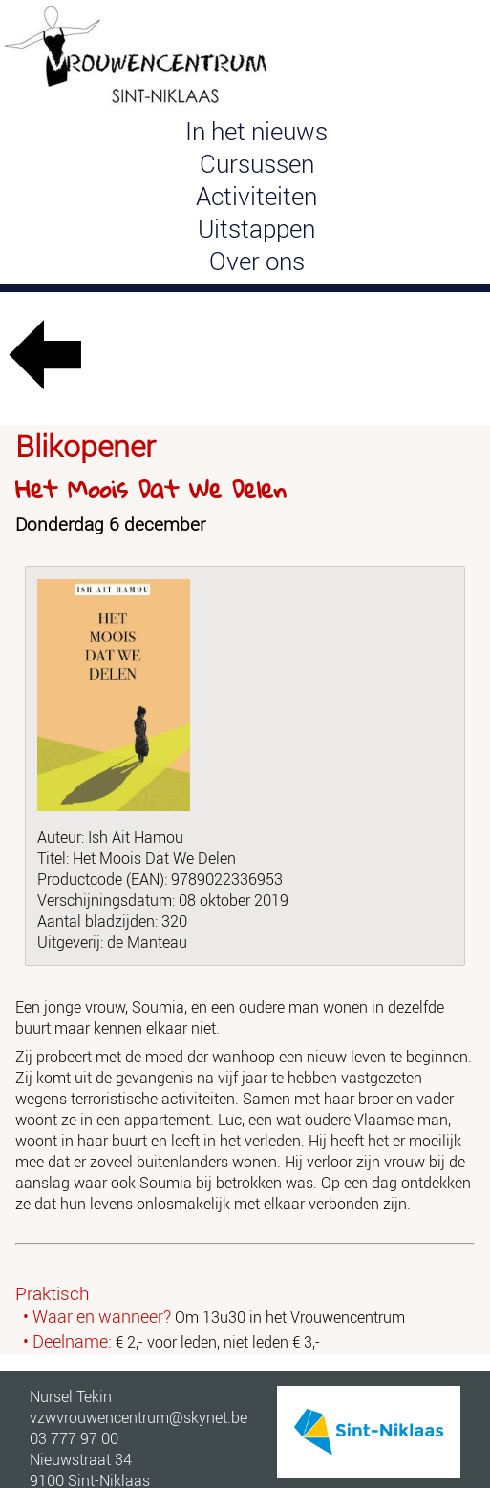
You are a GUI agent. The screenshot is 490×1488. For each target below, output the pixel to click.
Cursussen (257, 163)
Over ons (257, 260)
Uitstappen (256, 228)
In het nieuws (256, 131)
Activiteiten (256, 195)
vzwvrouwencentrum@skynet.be (138, 1417)
